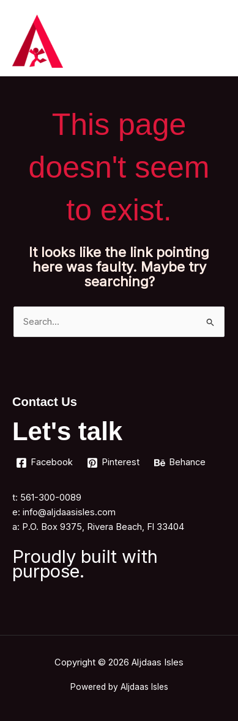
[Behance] (180, 462)
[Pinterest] (114, 462)
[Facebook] (44, 462)
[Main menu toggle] (213, 41)
